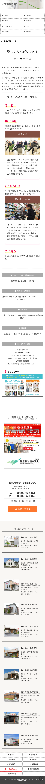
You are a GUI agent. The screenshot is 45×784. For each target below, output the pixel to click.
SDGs (26, 26)
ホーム (12, 754)
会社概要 (5, 15)
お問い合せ (12, 773)
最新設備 (27, 32)
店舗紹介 (5, 21)
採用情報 (27, 21)
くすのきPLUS (7, 26)
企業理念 (27, 15)
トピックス (35, 754)
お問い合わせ (22, 509)
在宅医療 (5, 32)
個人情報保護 (34, 769)
